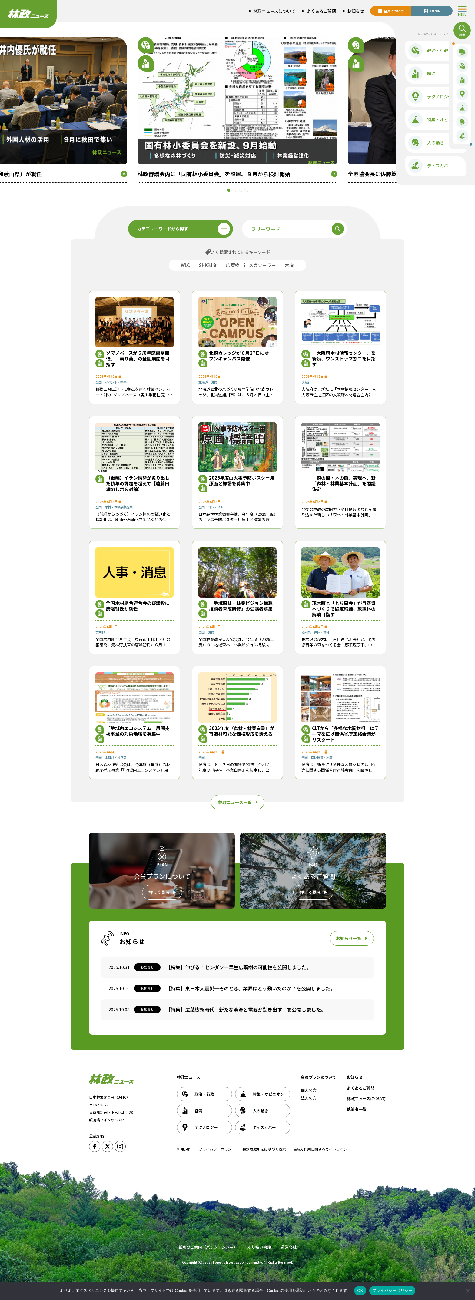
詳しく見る (159, 892)
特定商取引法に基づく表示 (264, 1148)
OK (360, 1290)
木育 (289, 265)
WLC (185, 265)
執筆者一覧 (357, 1109)
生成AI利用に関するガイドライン (320, 1148)
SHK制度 (208, 265)
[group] (237, 110)
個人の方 (309, 1090)
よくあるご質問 (360, 1088)
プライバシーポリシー (217, 1148)
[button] (234, 190)
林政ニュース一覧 (235, 802)
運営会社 (289, 1247)
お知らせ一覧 (348, 938)
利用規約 (184, 1148)
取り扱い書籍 (259, 1247)
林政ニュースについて (366, 1098)
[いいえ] (467, 1291)
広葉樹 (233, 265)
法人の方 (309, 1098)
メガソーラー (262, 265)
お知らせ (355, 1077)
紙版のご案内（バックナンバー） (208, 1247)
